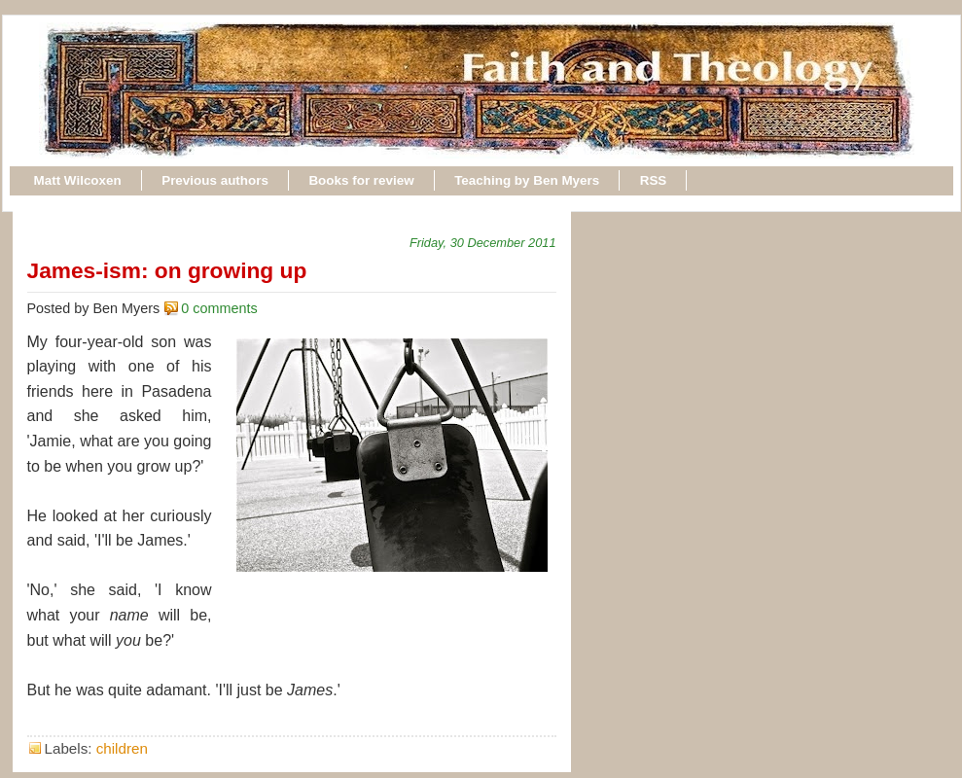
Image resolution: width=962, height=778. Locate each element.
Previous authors (214, 180)
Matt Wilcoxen (78, 180)
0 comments (219, 308)
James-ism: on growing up (167, 270)
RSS (653, 180)
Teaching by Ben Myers (526, 180)
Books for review (360, 180)
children (122, 748)
